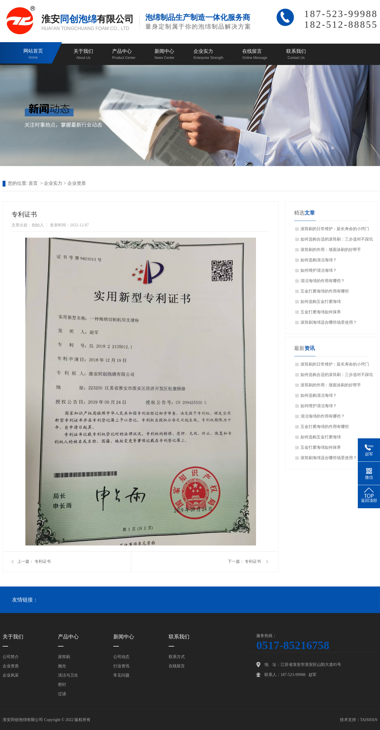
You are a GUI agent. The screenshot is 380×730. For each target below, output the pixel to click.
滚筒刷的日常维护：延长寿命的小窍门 (334, 229)
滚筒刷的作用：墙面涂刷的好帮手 (330, 249)
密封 (62, 684)
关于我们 (83, 55)
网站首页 (33, 54)
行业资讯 (121, 666)
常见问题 (121, 675)
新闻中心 (164, 55)
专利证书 (43, 561)
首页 (33, 183)
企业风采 (11, 675)
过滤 (62, 694)
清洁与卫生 (68, 675)
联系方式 (177, 657)
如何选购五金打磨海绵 (320, 301)
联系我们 (296, 55)
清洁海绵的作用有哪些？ (322, 281)
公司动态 (121, 657)
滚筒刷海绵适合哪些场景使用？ (328, 322)
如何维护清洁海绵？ (318, 270)
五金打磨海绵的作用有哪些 (324, 291)
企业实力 (208, 55)
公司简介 (11, 657)
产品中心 (124, 55)
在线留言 (254, 55)
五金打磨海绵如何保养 (320, 312)
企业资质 (76, 183)
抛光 (62, 666)
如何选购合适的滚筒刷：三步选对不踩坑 (336, 239)
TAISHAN (368, 720)
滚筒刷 (64, 657)
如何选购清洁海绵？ (318, 260)
